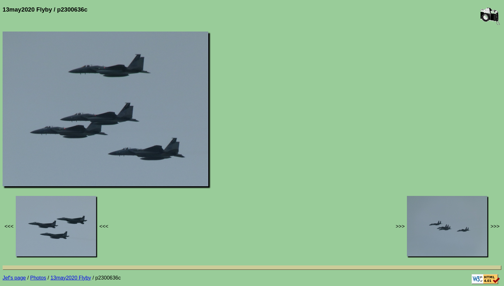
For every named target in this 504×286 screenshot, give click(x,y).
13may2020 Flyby (70, 278)
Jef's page (14, 278)
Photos (38, 278)
